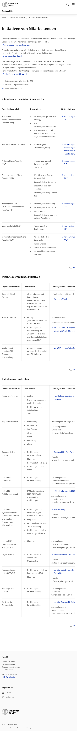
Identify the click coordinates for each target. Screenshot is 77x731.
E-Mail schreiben (10, 677)
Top (72, 268)
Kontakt (12, 728)
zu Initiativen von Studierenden (17, 45)
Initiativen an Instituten (12, 88)
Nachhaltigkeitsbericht (14, 56)
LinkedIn (7, 692)
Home (4, 18)
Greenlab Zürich (60, 299)
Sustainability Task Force (64, 452)
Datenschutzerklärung (24, 728)
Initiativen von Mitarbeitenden (38, 18)
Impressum (5, 728)
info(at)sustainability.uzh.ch (16, 74)
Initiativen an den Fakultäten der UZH (17, 81)
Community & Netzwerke (17, 18)
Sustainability (8, 11)
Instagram (8, 697)
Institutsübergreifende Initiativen (15, 84)
